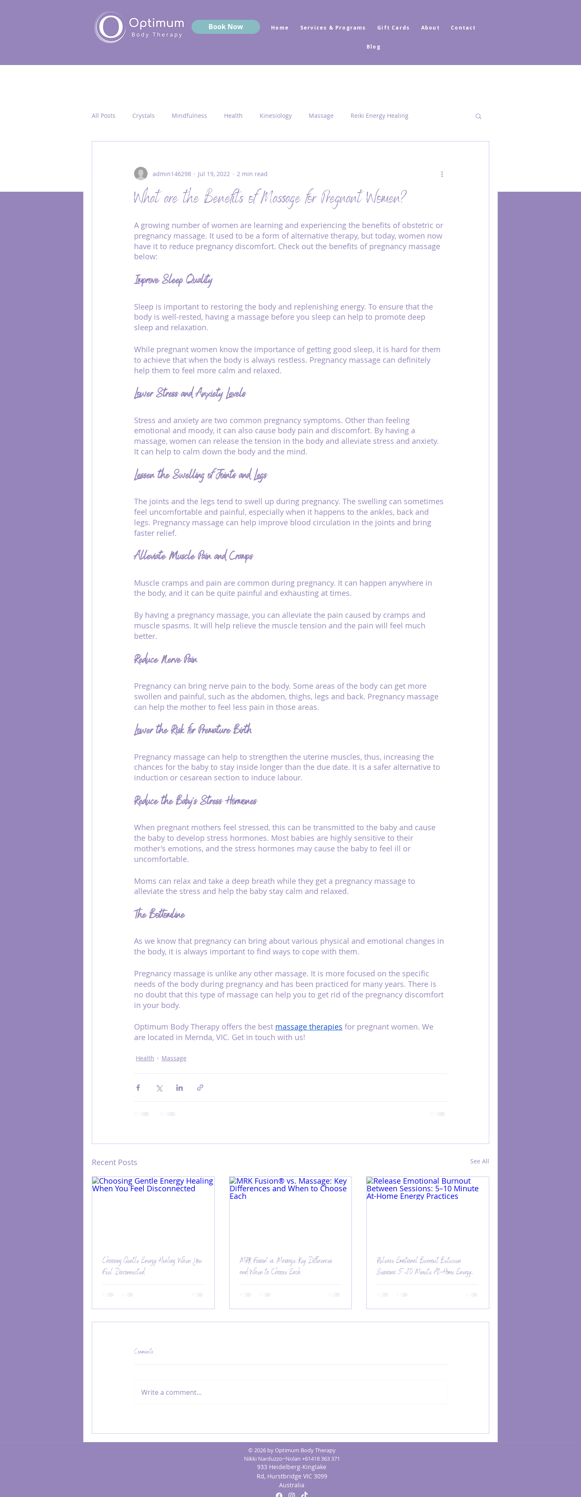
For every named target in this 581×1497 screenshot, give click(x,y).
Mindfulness (189, 115)
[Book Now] (226, 27)
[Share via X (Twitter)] (159, 1088)
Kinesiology (276, 115)
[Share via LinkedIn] (179, 1088)
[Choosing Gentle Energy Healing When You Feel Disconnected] (153, 1211)
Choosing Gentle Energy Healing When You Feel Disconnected (152, 1267)
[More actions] (442, 173)
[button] (478, 115)
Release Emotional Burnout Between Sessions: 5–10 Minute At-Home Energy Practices (424, 1267)
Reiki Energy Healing (379, 115)
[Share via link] (200, 1088)
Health (233, 115)
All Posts (103, 115)
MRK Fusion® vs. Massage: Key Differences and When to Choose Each (286, 1267)
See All (479, 1161)
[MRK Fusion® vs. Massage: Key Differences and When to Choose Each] (291, 1211)
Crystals (143, 115)
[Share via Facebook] (138, 1088)
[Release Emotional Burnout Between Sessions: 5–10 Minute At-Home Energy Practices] (428, 1211)
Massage (321, 115)
